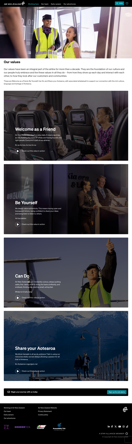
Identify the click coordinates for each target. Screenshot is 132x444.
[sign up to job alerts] (67, 392)
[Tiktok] (127, 426)
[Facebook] (112, 426)
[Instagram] (124, 426)
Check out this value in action (33, 151)
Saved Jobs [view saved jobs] (127, 3)
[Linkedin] (109, 426)
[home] (14, 3)
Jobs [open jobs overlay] (121, 3)
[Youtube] (119, 426)
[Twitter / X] (115, 426)
